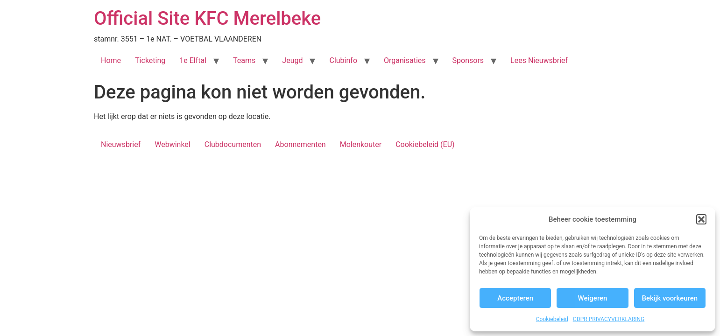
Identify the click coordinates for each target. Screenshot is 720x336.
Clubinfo (343, 60)
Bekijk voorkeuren (670, 298)
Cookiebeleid (552, 319)
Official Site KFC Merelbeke (207, 18)
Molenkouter (361, 144)
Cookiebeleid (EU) (424, 144)
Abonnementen (300, 144)
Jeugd (292, 60)
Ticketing (150, 60)
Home (111, 60)
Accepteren (515, 298)
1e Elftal (192, 60)
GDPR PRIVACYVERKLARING (609, 319)
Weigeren (592, 298)
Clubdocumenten (233, 144)
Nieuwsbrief (121, 144)
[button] (701, 219)
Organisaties (405, 60)
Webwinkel (173, 144)
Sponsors (468, 60)
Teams (244, 60)
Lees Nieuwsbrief (539, 60)
